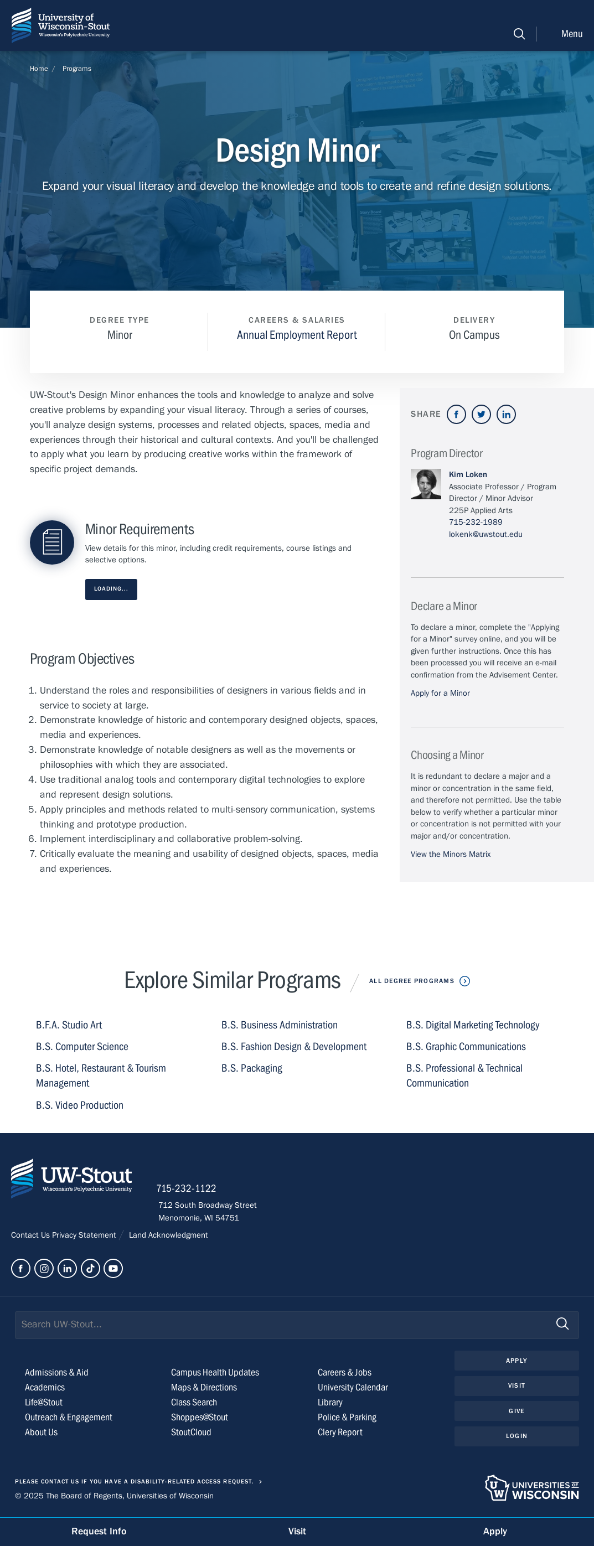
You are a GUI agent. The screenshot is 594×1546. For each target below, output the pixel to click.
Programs (77, 69)
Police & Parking (347, 1418)
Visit (516, 1387)
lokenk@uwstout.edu (486, 534)
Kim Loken (468, 474)
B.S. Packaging (251, 1068)
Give (516, 1412)
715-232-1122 (188, 1190)
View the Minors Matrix (450, 854)
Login (517, 1437)
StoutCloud (191, 1433)
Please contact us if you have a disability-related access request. (134, 1483)
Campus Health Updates (215, 1373)
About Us (41, 1433)
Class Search (194, 1403)
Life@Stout (44, 1403)
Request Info (99, 1531)
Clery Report (340, 1433)
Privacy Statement (85, 1236)
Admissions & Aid (57, 1373)
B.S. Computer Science (82, 1046)
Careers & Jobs (344, 1373)
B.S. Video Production (79, 1105)
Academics (45, 1388)
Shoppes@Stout (199, 1418)
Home (39, 69)
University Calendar (353, 1388)
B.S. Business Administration (279, 1024)
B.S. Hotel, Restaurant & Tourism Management (101, 1076)
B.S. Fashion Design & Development (293, 1046)
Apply (516, 1362)
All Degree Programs (411, 981)
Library (330, 1403)
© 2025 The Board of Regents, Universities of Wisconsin (114, 1497)
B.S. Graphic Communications (466, 1046)
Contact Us (31, 1236)
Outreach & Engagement (68, 1418)
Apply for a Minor (440, 693)
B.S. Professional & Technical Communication (464, 1076)
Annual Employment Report (297, 335)
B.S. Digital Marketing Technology (473, 1024)
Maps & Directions (204, 1388)
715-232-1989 (476, 522)
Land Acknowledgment (167, 1236)
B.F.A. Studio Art (69, 1024)
